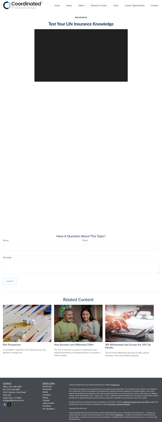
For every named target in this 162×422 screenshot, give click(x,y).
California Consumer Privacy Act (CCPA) (136, 402)
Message (7, 257)
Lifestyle (46, 400)
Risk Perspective (12, 344)
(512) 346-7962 (15, 387)
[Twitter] (9, 404)
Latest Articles (48, 403)
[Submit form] (10, 281)
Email (85, 240)
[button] (57, 5)
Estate (45, 392)
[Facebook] (5, 404)
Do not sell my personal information (118, 404)
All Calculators (48, 409)
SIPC (122, 415)
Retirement (47, 386)
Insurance (47, 395)
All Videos (47, 406)
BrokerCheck (115, 385)
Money (45, 398)
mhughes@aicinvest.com (13, 400)
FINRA (117, 415)
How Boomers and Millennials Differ (74, 344)
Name (6, 240)
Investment (47, 389)
